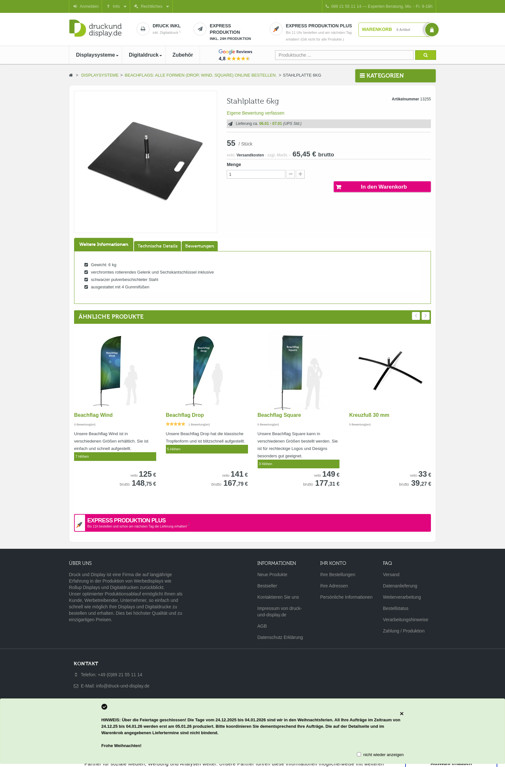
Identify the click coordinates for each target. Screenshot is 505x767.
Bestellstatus (395, 608)
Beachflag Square (279, 415)
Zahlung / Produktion (403, 630)
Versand (391, 574)
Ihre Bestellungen (337, 574)
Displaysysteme (100, 75)
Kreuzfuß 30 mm (369, 415)
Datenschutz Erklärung (280, 637)
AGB (262, 626)
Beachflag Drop (185, 415)
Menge (234, 164)
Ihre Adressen (334, 585)
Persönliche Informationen (346, 597)
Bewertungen (199, 246)
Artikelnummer (405, 99)
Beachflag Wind (93, 415)
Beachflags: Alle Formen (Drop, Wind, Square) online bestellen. (201, 75)
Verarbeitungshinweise (405, 619)
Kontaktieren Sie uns (278, 597)
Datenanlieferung (400, 585)
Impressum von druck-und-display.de (279, 611)
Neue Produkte (272, 574)
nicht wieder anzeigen (383, 754)
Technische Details (157, 246)
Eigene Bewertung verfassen (255, 113)
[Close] (402, 713)
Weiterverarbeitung (402, 597)
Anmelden (85, 6)
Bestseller (267, 585)
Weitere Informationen (103, 244)
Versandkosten (250, 155)
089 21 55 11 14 (379, 6)
